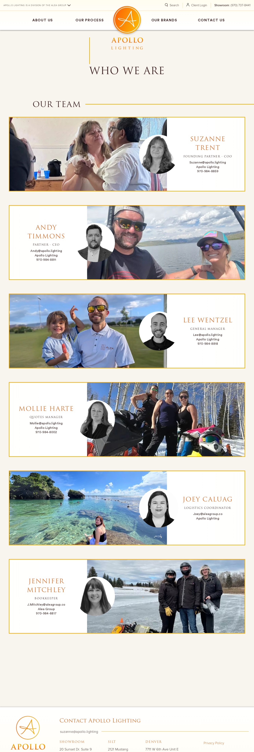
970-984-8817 (46, 613)
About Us (42, 20)
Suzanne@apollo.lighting (207, 162)
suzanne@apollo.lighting (78, 731)
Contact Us (211, 20)
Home (127, 19)
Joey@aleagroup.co (208, 514)
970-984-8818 (207, 343)
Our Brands (164, 20)
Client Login (195, 5)
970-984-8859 (208, 171)
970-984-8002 (46, 432)
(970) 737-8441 (240, 5)
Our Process (90, 20)
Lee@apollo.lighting (208, 335)
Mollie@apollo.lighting (46, 423)
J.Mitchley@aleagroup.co (46, 604)
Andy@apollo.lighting (46, 250)
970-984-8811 (46, 259)
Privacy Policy (212, 742)
